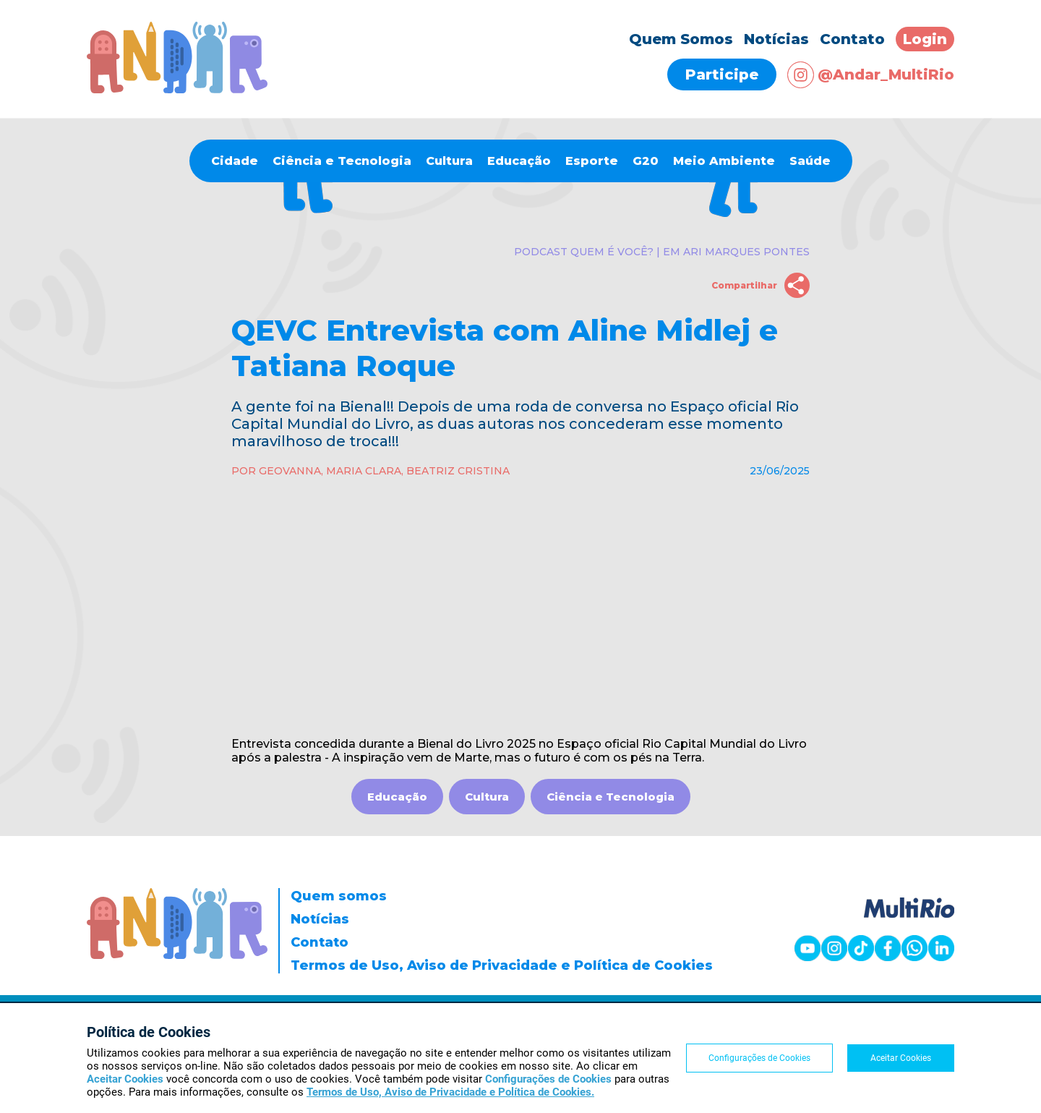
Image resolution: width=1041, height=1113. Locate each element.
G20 (646, 161)
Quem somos (339, 896)
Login (925, 39)
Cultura (449, 161)
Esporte (591, 161)
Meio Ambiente (724, 161)
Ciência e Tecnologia (342, 161)
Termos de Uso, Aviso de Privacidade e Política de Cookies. (450, 1092)
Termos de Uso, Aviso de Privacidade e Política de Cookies (502, 965)
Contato (852, 39)
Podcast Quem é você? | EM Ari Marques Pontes (662, 251)
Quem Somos (681, 39)
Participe (721, 74)
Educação (519, 161)
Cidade (234, 161)
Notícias (776, 39)
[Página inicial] (177, 89)
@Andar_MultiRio (870, 74)
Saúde (810, 161)
